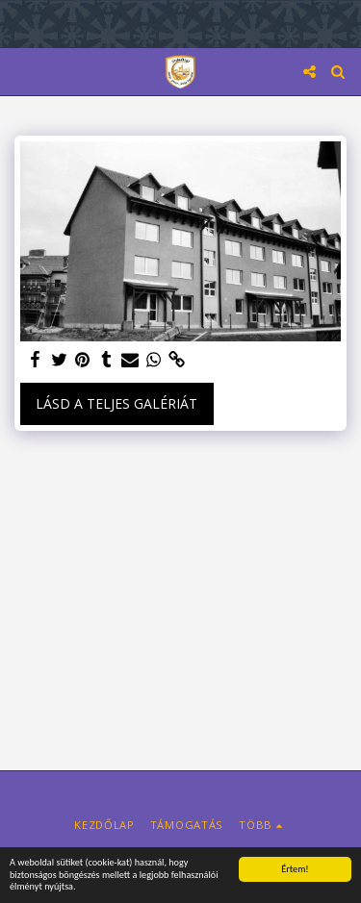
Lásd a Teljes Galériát (116, 403)
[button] (21, 70)
